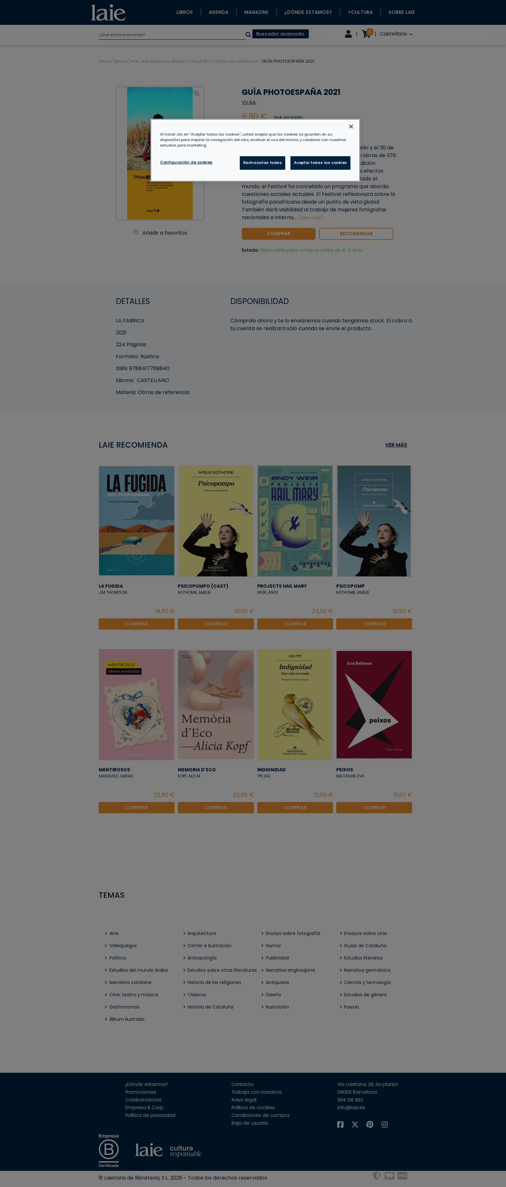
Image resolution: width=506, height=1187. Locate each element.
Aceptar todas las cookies (320, 162)
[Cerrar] (351, 126)
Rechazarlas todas (262, 162)
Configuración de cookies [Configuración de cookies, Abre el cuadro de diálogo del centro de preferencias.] (186, 162)
